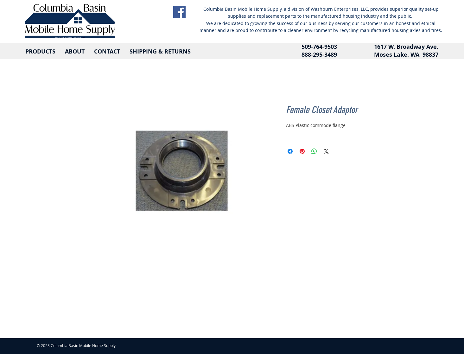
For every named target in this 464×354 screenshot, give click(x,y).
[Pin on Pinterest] (302, 151)
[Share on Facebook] (290, 151)
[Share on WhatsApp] (314, 151)
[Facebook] (179, 12)
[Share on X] (326, 151)
